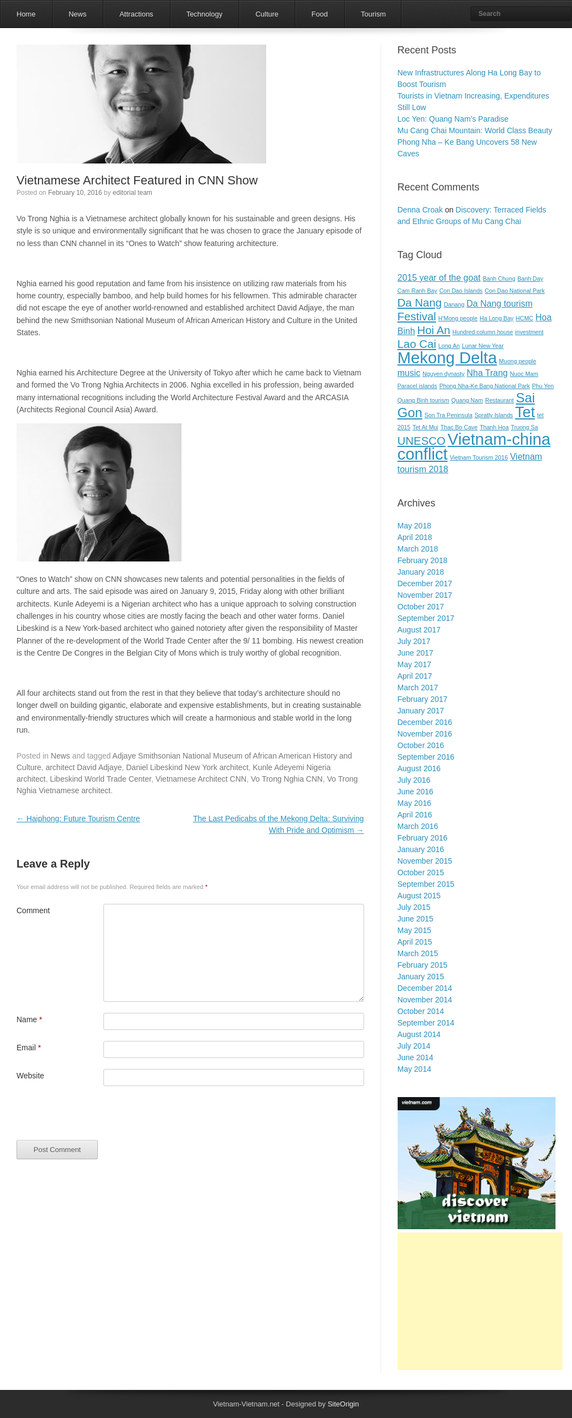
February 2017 (423, 699)
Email (28, 1047)
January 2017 (421, 710)
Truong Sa (524, 427)
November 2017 (425, 595)
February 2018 (423, 560)
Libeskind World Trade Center (100, 779)
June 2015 (415, 918)
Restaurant (499, 400)
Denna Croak (420, 209)
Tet (525, 412)
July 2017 (414, 641)
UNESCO (422, 440)
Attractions (136, 14)
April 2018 (415, 537)
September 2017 (426, 618)
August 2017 (419, 629)
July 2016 (414, 780)
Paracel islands (417, 386)
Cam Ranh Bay (417, 290)
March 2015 (418, 953)
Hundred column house (483, 332)
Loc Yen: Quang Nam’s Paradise (453, 118)
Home (26, 14)
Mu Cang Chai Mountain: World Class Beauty (475, 130)
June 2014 (415, 1057)
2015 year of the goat (439, 277)
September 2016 (426, 756)
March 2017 (418, 687)
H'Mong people (457, 318)
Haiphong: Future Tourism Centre (78, 818)
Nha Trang (487, 373)
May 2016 (414, 803)
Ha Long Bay (497, 318)
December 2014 (425, 988)
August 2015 (419, 895)
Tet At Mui (425, 427)
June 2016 (415, 791)
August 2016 (419, 768)
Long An (449, 345)
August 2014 (419, 1034)
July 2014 (414, 1045)
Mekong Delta (447, 357)
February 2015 (423, 965)
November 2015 (425, 861)
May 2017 (414, 664)
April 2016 (415, 814)
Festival (417, 316)
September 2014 (426, 1022)
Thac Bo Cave (459, 427)
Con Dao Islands (461, 290)
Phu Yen (543, 386)
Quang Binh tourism (423, 400)
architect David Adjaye (84, 767)
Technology (204, 14)
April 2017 (415, 676)
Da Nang (420, 302)
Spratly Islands (494, 415)
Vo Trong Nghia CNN (287, 779)
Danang (454, 304)
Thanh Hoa (494, 427)
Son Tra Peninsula (448, 415)
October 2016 (421, 745)
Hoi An (433, 330)
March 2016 (418, 826)
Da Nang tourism (499, 303)
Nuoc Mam (524, 373)
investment (529, 332)
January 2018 (421, 572)
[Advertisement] (480, 1301)
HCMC (525, 318)
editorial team (132, 193)
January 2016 (421, 849)
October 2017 (421, 606)
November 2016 (425, 733)
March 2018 (418, 548)
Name (29, 1019)
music (409, 373)
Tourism (373, 14)
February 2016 (423, 837)
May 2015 (414, 930)
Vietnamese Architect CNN (201, 779)
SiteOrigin (343, 1404)
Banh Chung (499, 278)
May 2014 (414, 1069)
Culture (266, 14)
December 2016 (425, 722)
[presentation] (100, 1118)
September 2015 (426, 884)
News (78, 14)
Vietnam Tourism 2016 (479, 457)
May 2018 (414, 525)
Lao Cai (417, 343)
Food (319, 14)
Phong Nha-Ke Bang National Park (484, 386)
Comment (33, 910)
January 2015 (421, 976)
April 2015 (415, 941)
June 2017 (415, 652)
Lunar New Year (483, 345)
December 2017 (425, 583)
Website (30, 1075)
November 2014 (425, 999)
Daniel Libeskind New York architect (187, 767)
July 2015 (414, 907)
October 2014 (421, 1011)
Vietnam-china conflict (474, 446)
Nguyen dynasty (443, 373)
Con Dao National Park (514, 290)
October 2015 (421, 872)
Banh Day (530, 278)
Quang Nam (467, 400)
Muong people (517, 361)
